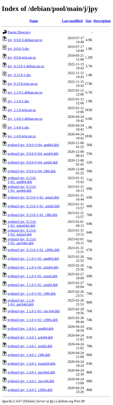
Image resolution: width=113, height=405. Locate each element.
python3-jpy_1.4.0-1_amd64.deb (30, 328)
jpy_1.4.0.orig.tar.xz (22, 136)
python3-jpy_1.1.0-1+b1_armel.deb (32, 276)
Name (33, 21)
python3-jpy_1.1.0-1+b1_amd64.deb (33, 258)
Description (102, 21)
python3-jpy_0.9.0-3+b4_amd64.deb (33, 145)
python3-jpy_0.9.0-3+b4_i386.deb (32, 171)
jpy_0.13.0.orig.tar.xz (23, 84)
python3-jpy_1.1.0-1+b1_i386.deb (32, 293)
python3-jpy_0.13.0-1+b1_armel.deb (33, 197)
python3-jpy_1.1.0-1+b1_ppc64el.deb (21, 302)
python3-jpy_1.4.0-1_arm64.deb (30, 337)
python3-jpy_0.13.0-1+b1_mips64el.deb (22, 223)
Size (89, 21)
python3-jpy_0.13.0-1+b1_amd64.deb (22, 180)
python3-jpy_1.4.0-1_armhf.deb (30, 346)
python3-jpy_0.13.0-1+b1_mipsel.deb (22, 232)
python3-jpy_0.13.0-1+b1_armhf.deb (34, 206)
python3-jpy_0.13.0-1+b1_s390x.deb (34, 250)
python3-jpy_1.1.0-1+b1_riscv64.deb (34, 311)
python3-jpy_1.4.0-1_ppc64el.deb (31, 372)
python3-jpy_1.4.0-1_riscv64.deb (31, 381)
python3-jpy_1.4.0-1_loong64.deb (31, 363)
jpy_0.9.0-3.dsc (18, 49)
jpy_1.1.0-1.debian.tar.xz (25, 92)
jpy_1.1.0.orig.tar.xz (22, 110)
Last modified (72, 21)
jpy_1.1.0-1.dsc (18, 101)
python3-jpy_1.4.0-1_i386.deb (29, 355)
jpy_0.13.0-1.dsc (19, 75)
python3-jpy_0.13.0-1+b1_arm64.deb (22, 188)
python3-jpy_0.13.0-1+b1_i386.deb (32, 215)
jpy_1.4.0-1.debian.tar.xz (25, 118)
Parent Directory (19, 32)
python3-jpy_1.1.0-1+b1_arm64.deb (33, 267)
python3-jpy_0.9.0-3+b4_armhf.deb (33, 162)
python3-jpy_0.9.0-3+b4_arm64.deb (33, 153)
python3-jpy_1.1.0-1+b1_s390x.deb (33, 320)
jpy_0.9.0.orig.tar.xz (22, 57)
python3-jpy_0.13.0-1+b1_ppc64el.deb (22, 241)
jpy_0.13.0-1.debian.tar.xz (26, 66)
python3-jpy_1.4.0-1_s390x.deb (30, 390)
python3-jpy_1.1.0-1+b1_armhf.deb (33, 285)
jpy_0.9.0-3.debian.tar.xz (25, 40)
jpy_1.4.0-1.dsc (18, 127)
